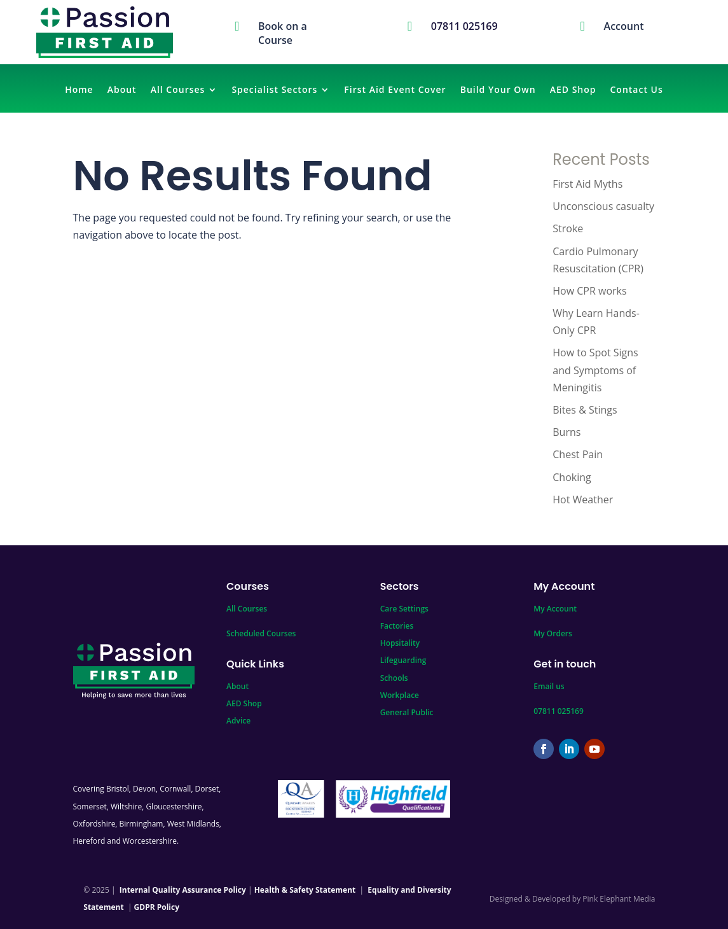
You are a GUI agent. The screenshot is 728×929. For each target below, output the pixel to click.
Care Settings (404, 608)
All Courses (178, 90)
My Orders (552, 633)
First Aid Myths (587, 184)
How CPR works (589, 291)
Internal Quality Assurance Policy (183, 889)
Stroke (568, 228)
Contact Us (636, 90)
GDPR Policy (156, 907)
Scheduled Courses (261, 633)
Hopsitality (400, 643)
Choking (572, 477)
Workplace (399, 695)
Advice (238, 720)
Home (79, 90)
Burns (566, 432)
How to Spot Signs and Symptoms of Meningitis (595, 370)
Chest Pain (578, 454)
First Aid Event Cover (395, 90)
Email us (548, 686)
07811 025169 (558, 711)
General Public (407, 712)
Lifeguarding (403, 660)
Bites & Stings (585, 410)
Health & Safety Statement (305, 889)
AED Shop (573, 90)
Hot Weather (583, 499)
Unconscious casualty (603, 206)
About (122, 90)
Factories (397, 625)
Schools (394, 678)
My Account (555, 608)
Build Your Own (498, 90)
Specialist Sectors (274, 90)
